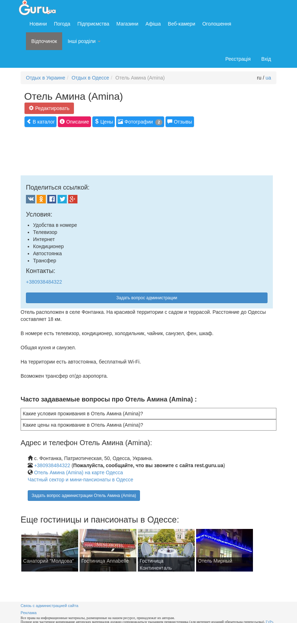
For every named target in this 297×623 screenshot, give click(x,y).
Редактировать (49, 108)
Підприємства (93, 24)
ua (268, 78)
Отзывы (179, 122)
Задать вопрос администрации (146, 297)
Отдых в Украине (45, 78)
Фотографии (140, 122)
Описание (74, 122)
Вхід (266, 59)
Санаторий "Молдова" (48, 561)
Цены (103, 122)
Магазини (128, 24)
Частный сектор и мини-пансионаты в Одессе (80, 479)
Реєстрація (237, 59)
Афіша (153, 24)
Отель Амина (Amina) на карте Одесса (78, 472)
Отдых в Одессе (90, 78)
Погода (62, 24)
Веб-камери (181, 24)
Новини (38, 24)
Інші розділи (84, 41)
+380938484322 (44, 282)
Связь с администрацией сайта (50, 605)
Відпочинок (44, 41)
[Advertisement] (150, 150)
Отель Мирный (215, 561)
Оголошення (216, 24)
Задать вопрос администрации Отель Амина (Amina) (84, 495)
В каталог (40, 122)
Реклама (29, 613)
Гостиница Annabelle (105, 561)
